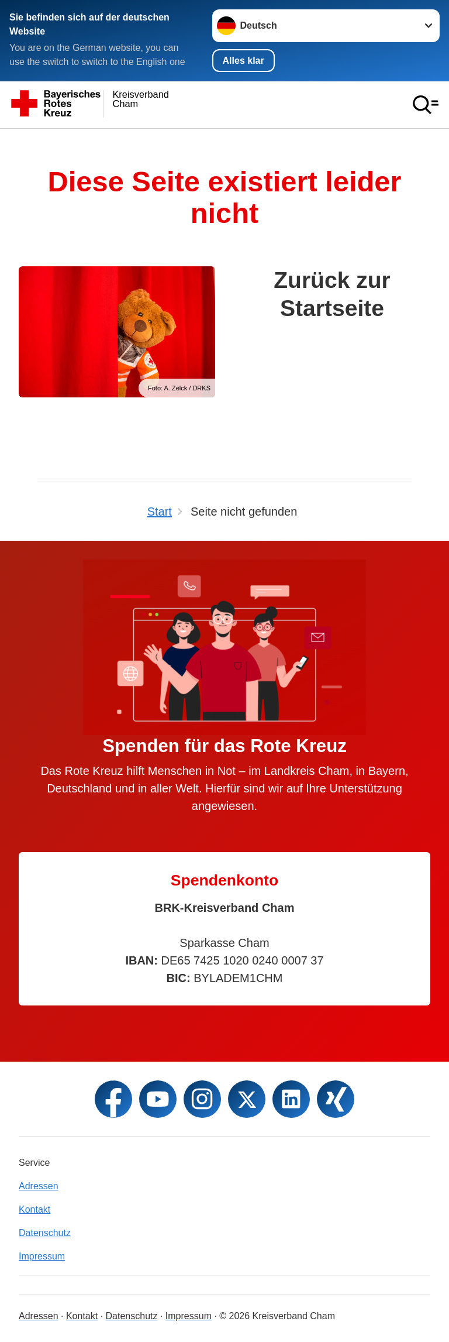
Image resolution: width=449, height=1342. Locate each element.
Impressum (42, 1256)
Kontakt (34, 1209)
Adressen (38, 1186)
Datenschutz (45, 1233)
